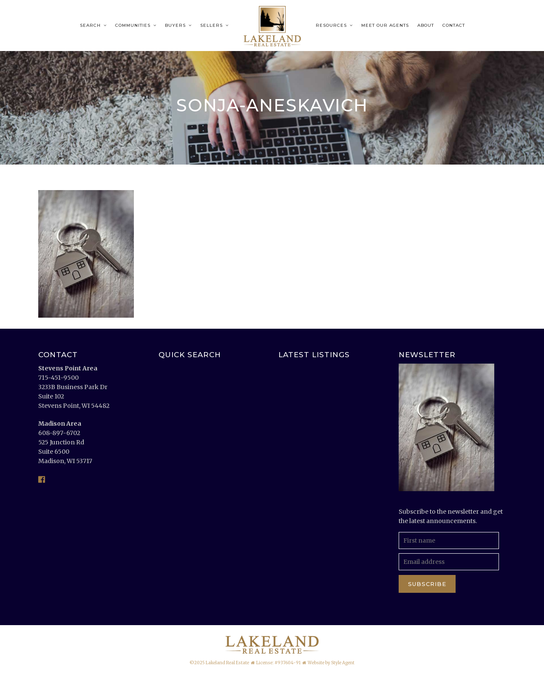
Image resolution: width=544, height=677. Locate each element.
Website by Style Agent (331, 663)
